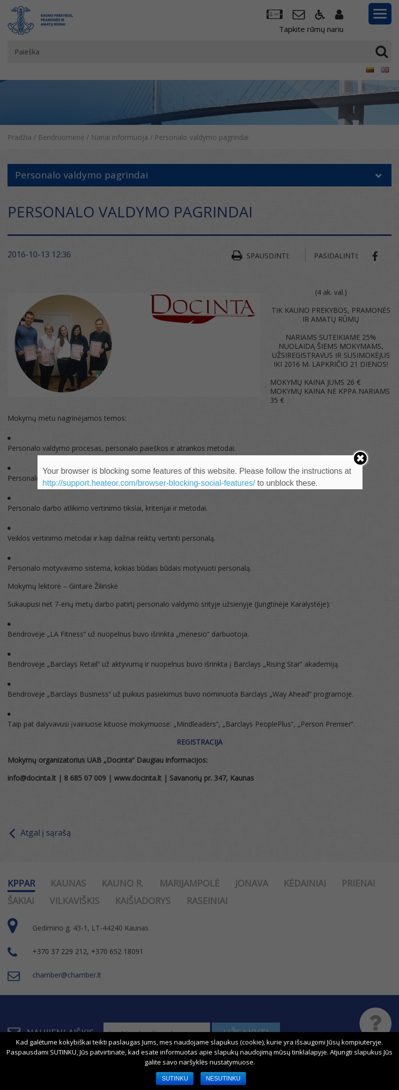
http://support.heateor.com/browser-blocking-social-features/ (148, 483)
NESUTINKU (223, 1078)
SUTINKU (175, 1078)
